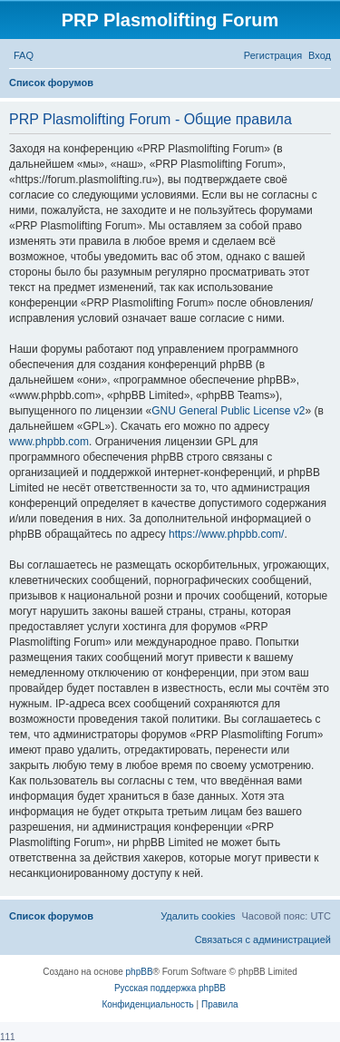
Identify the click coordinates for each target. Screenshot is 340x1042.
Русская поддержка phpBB (170, 988)
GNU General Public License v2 (228, 410)
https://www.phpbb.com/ (226, 534)
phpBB (139, 972)
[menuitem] (24, 55)
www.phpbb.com (49, 441)
